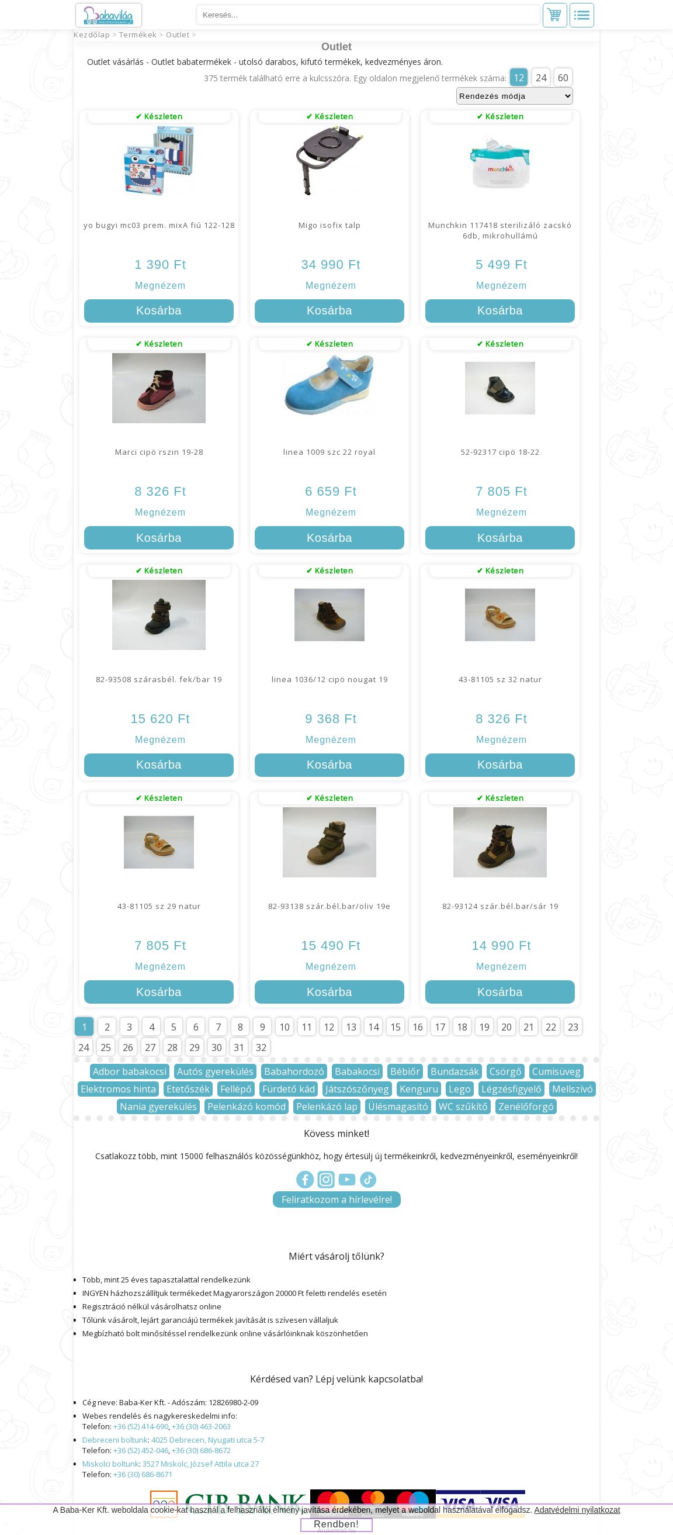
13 (351, 1027)
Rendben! (336, 1524)
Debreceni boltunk (115, 1439)
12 (519, 77)
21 (528, 1027)
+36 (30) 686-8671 (142, 1474)
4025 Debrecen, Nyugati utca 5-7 (207, 1439)
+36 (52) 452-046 (140, 1450)
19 (484, 1027)
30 (216, 1047)
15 (395, 1027)
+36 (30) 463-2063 (201, 1426)
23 (573, 1027)
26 (128, 1047)
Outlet (177, 34)
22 (551, 1027)
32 (261, 1047)
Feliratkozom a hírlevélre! (337, 1199)
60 (563, 77)
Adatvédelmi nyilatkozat (577, 1510)
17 (440, 1027)
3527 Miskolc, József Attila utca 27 (201, 1463)
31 (239, 1047)
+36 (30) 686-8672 (201, 1450)
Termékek (138, 34)
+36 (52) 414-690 (140, 1426)
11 (306, 1027)
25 (105, 1047)
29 (194, 1047)
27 (150, 1047)
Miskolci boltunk (110, 1463)
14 (373, 1027)
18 (462, 1027)
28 (172, 1047)
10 (284, 1027)
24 (541, 77)
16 (417, 1027)
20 (506, 1027)
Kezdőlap (92, 34)
